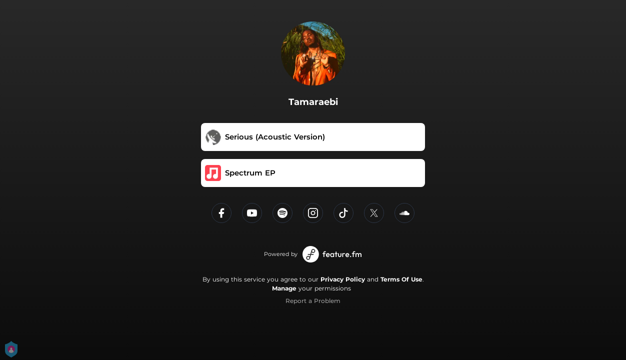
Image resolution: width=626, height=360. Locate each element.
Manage (284, 288)
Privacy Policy (342, 279)
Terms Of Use (401, 279)
